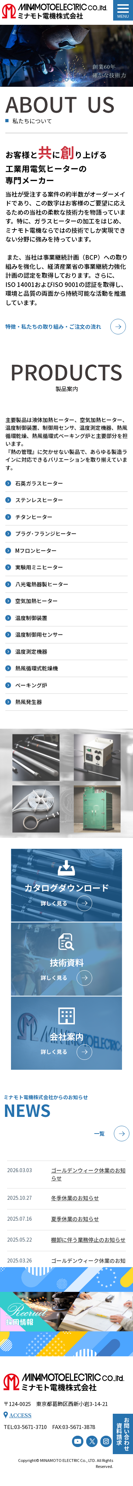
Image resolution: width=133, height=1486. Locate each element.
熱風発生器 (28, 731)
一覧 (99, 1133)
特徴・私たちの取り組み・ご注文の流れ (53, 326)
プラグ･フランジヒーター (46, 563)
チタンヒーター (33, 546)
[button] (60, 79)
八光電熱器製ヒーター (41, 613)
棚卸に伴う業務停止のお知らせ (88, 1264)
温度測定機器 (31, 680)
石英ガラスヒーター (39, 512)
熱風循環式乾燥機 (36, 697)
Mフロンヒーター (36, 579)
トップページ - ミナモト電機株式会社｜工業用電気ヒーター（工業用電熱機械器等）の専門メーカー (54, 12)
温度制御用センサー (39, 664)
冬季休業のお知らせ (75, 1222)
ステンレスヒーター (39, 529)
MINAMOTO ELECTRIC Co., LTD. (68, 1460)
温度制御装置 (31, 647)
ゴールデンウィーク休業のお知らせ (88, 1199)
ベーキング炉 (31, 714)
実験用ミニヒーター (39, 596)
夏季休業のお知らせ (75, 1243)
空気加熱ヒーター (36, 630)
